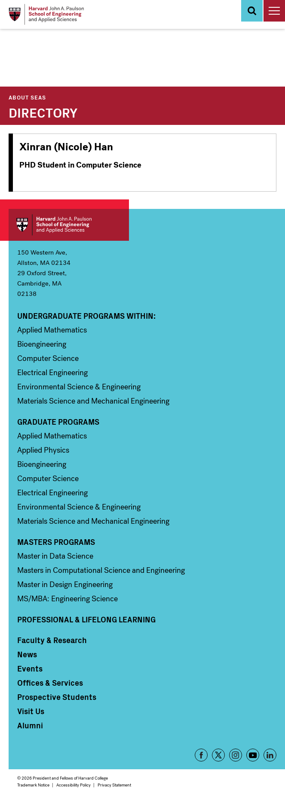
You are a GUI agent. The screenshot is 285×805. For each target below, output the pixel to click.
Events (30, 668)
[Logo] (46, 14)
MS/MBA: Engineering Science (67, 599)
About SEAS (27, 97)
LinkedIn (270, 755)
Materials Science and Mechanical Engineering (93, 401)
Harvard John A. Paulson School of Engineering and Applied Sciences (69, 225)
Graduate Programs (58, 422)
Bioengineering (41, 344)
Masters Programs (56, 542)
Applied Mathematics (52, 330)
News (27, 654)
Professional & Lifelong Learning (86, 619)
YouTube (252, 755)
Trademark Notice (33, 785)
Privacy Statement (114, 785)
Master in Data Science (55, 556)
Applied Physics (43, 450)
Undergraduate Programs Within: (86, 316)
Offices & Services (50, 683)
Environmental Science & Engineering (79, 387)
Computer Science (48, 358)
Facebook (201, 755)
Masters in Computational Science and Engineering (101, 570)
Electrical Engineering (52, 372)
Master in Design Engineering (65, 584)
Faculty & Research (52, 640)
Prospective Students (56, 697)
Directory (43, 112)
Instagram (235, 755)
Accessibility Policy (73, 785)
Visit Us (30, 711)
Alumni (30, 725)
